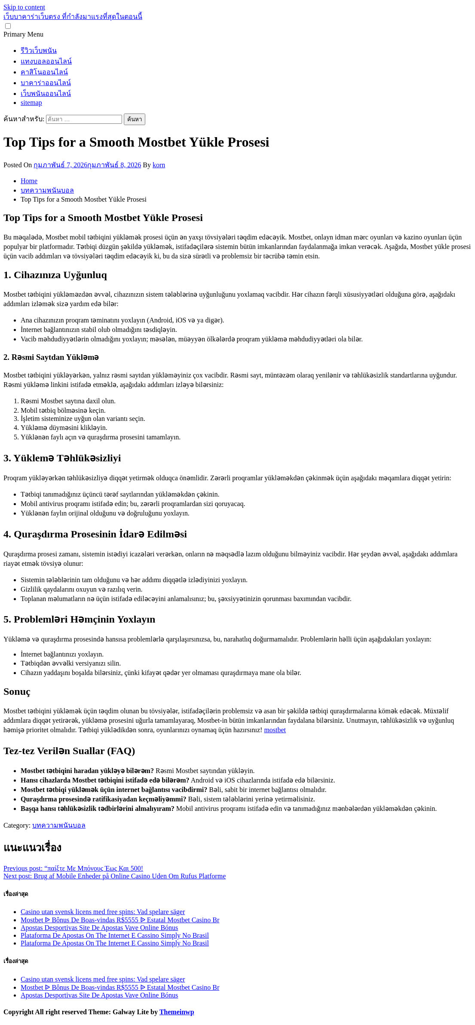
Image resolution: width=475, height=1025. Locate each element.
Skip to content (24, 7)
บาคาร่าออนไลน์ (46, 82)
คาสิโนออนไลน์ (44, 72)
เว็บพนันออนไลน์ (46, 93)
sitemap (31, 102)
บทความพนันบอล (59, 825)
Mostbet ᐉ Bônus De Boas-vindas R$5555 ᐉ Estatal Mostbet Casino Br (120, 920)
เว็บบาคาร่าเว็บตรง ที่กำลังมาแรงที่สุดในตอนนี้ (72, 16)
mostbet (275, 729)
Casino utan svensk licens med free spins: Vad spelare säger (103, 911)
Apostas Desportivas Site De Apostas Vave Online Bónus (99, 927)
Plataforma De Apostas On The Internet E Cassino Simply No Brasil (115, 935)
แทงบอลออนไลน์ (46, 61)
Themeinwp (176, 1012)
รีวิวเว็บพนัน (39, 50)
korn (159, 165)
